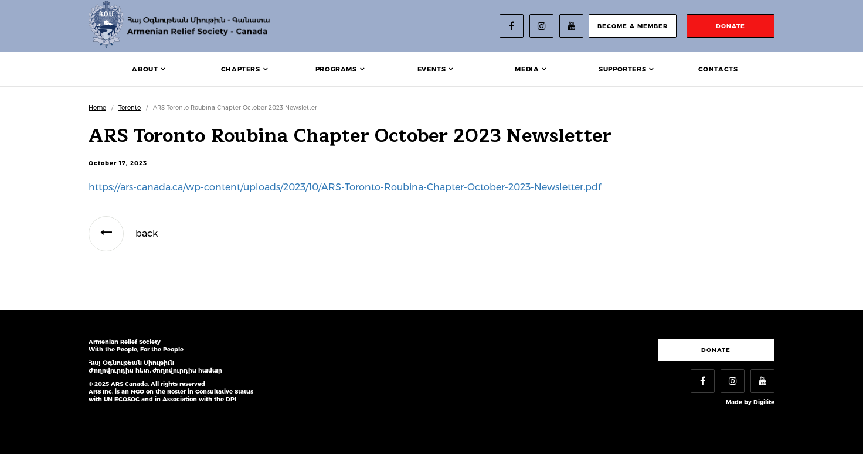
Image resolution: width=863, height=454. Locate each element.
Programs (336, 69)
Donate (716, 350)
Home (97, 107)
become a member (632, 26)
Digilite (763, 402)
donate (730, 26)
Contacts (718, 69)
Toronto (129, 107)
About (145, 69)
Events (431, 69)
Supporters (622, 69)
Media (527, 69)
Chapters (240, 69)
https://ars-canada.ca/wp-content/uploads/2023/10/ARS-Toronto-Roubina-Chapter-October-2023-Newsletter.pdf (345, 187)
